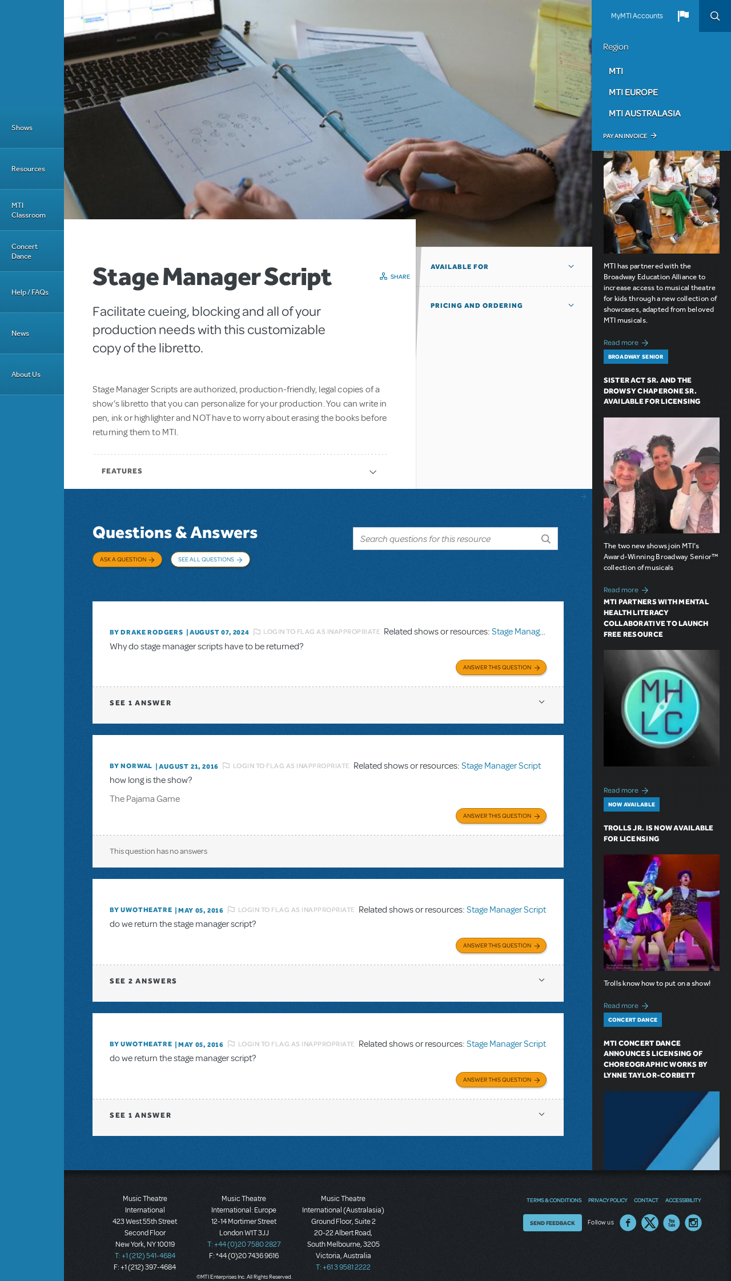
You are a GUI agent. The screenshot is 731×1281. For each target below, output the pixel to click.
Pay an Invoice (625, 136)
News (20, 333)
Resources (28, 169)
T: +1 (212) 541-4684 (145, 1241)
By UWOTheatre (141, 898)
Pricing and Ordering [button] (477, 306)
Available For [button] (460, 267)
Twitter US (649, 1207)
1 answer (140, 693)
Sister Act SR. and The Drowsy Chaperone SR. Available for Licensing (652, 391)
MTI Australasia (645, 113)
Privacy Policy (607, 1185)
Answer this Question (497, 657)
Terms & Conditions (554, 1185)
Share (401, 276)
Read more (628, 341)
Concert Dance (24, 251)
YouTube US (671, 1207)
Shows (22, 127)
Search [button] (715, 16)
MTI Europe (633, 92)
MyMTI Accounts (637, 16)
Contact (646, 1185)
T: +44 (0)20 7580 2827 (244, 1229)
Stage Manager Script (531, 623)
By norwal (131, 756)
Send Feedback (552, 1207)
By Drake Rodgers (146, 624)
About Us (26, 374)
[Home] (32, 53)
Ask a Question (123, 559)
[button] (683, 16)
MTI (616, 71)
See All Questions (206, 559)
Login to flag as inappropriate (321, 623)
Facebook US (628, 1207)
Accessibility (683, 1185)
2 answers (144, 967)
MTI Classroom (28, 210)
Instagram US (693, 1207)
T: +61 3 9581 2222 (343, 1252)
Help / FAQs (30, 292)
